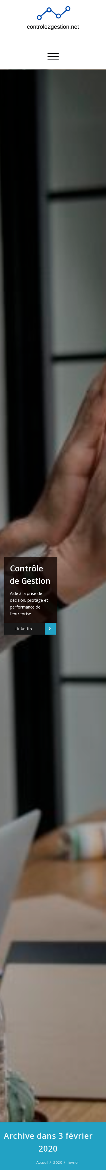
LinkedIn (23, 629)
